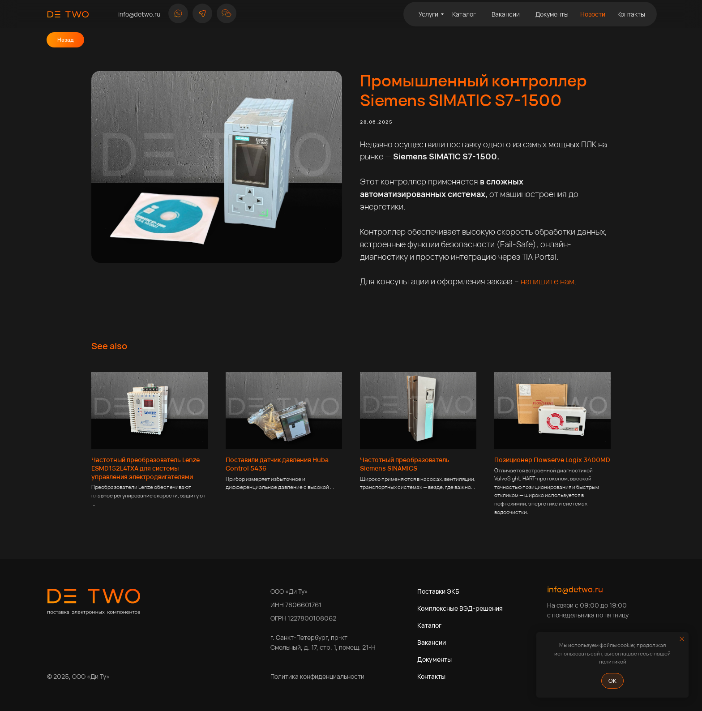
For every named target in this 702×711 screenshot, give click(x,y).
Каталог (429, 625)
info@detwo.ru (575, 589)
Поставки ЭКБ (438, 591)
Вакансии (431, 642)
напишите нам (547, 281)
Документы (434, 659)
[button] (226, 13)
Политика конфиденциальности (317, 676)
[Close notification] (681, 638)
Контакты (431, 676)
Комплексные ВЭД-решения (460, 608)
